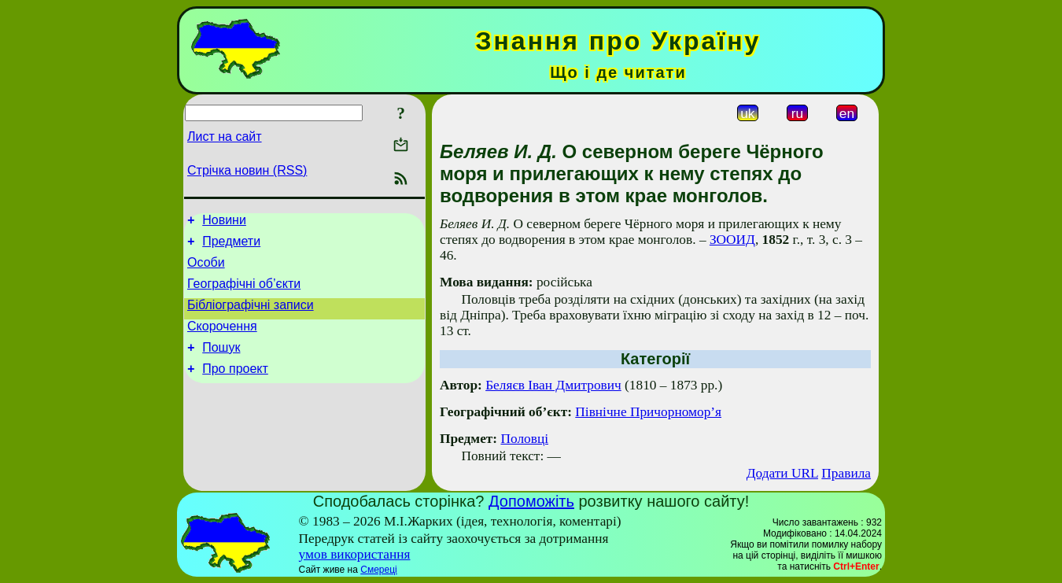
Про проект (235, 387)
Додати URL (782, 473)
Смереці (378, 569)
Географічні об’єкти (244, 293)
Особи (206, 269)
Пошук (221, 364)
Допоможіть (531, 501)
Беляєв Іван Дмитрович (553, 385)
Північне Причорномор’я (648, 411)
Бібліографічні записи (250, 316)
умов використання (355, 554)
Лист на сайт (224, 136)
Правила (846, 473)
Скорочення (222, 340)
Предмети (231, 246)
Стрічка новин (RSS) (247, 170)
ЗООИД (732, 239)
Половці (524, 438)
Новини (224, 222)
